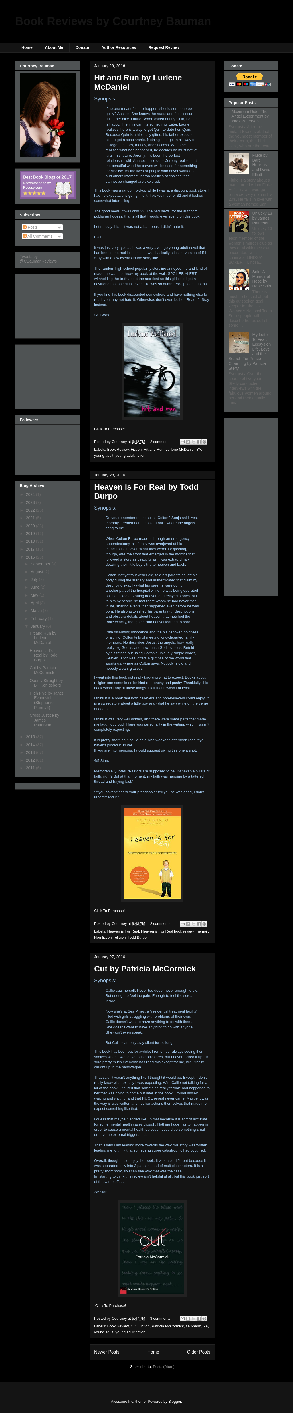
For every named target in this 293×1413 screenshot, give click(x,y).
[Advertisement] (48, 304)
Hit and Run (153, 449)
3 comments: (161, 1318)
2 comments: (161, 442)
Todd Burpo (137, 937)
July (35, 579)
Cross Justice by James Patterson (44, 720)
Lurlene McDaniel (179, 449)
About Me (54, 47)
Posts (30, 227)
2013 (31, 752)
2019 (31, 533)
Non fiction (103, 937)
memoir (202, 931)
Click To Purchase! (109, 429)
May (35, 595)
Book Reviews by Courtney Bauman (113, 21)
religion (120, 937)
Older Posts (198, 1352)
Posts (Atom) (163, 1366)
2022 (31, 510)
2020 (31, 526)
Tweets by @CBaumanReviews (38, 258)
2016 (31, 557)
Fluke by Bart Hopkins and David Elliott (261, 165)
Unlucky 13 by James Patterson (262, 218)
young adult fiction (130, 455)
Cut (133, 1326)
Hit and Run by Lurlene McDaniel (43, 638)
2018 (31, 541)
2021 (31, 518)
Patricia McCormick (168, 1326)
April (35, 603)
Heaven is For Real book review (167, 931)
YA (199, 449)
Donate (82, 47)
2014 (31, 744)
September (41, 564)
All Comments (37, 236)
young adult (103, 455)
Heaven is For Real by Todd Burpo (43, 655)
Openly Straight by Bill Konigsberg (46, 683)
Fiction (136, 449)
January (38, 626)
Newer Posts (106, 1352)
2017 (31, 549)
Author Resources (118, 47)
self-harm (193, 1326)
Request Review (163, 47)
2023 (31, 502)
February (39, 618)
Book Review (118, 449)
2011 (31, 768)
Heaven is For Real (123, 931)
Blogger (174, 1401)
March (37, 610)
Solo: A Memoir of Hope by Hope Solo (261, 278)
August (37, 571)
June (35, 587)
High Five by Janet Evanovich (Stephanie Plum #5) (46, 700)
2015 (31, 736)
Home (27, 47)
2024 (31, 494)
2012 (31, 760)
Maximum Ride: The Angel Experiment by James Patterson (249, 116)
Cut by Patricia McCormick (145, 968)
